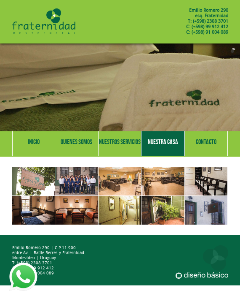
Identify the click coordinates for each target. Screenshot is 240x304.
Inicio (34, 141)
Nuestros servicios (120, 141)
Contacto (206, 141)
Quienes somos (76, 141)
